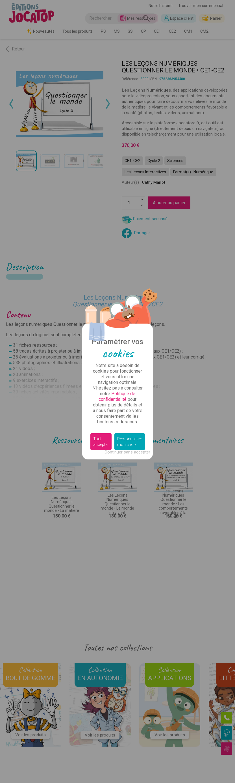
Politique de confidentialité (117, 396)
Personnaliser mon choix (129, 442)
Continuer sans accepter (127, 452)
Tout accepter (101, 442)
